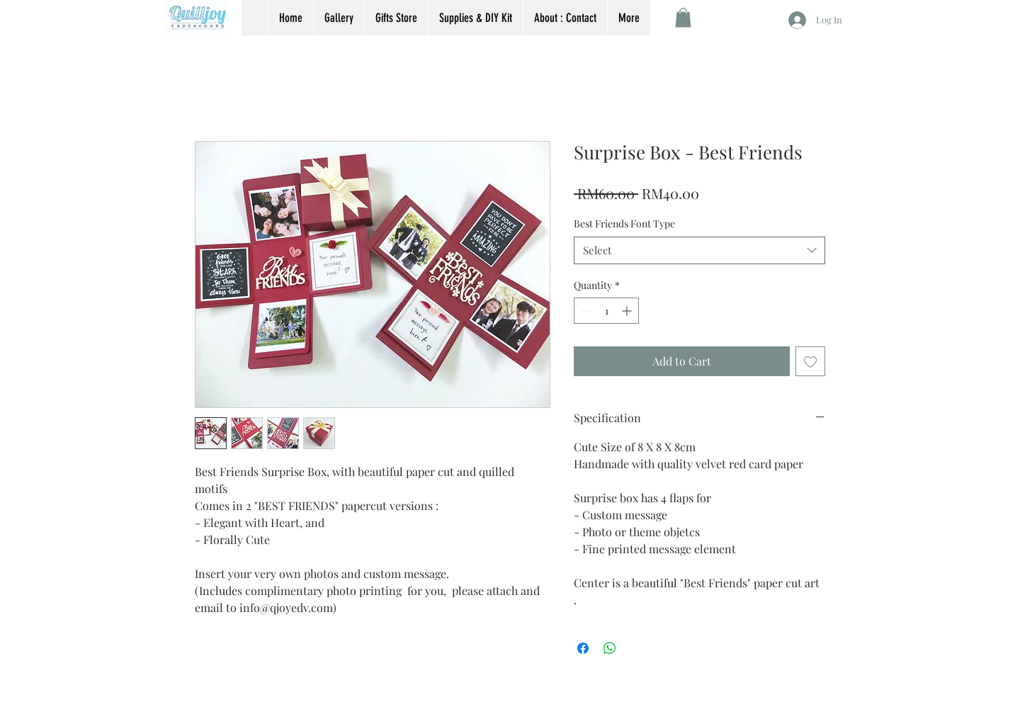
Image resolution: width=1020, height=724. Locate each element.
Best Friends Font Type (624, 223)
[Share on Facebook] (582, 648)
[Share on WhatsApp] (609, 648)
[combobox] (699, 250)
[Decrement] (585, 310)
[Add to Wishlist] (810, 361)
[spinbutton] (606, 310)
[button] (683, 17)
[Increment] (628, 310)
